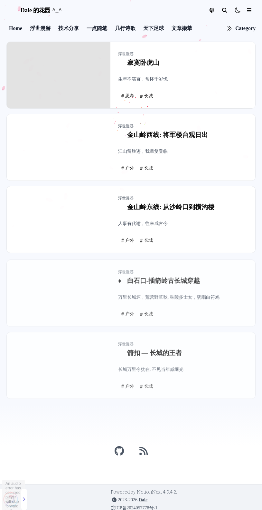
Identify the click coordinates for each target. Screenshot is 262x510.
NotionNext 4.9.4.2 (156, 492)
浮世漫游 (40, 29)
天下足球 (153, 29)
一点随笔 (97, 29)
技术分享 (68, 29)
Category (245, 29)
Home (15, 29)
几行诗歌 (125, 29)
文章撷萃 (182, 29)
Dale (143, 499)
